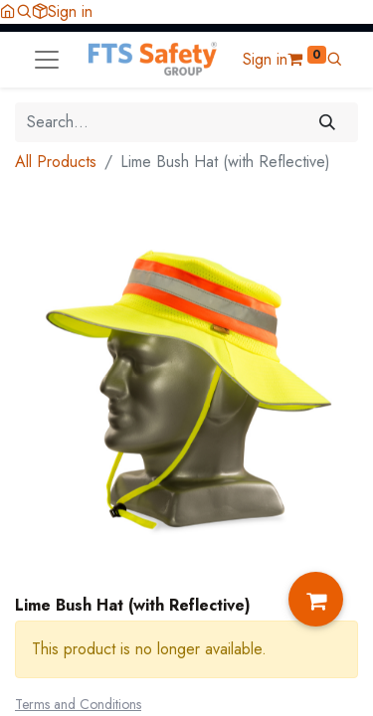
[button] (24, 11)
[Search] (327, 122)
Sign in (70, 11)
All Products (55, 161)
